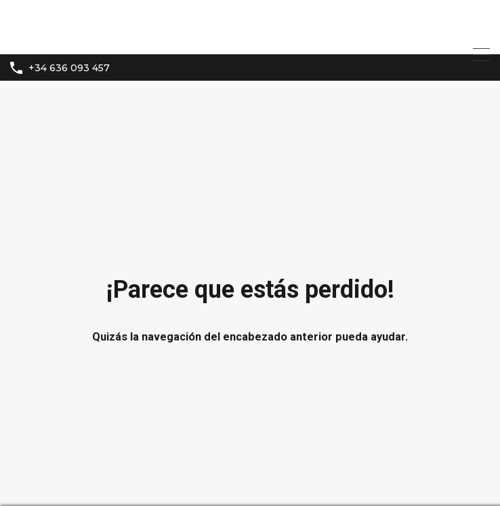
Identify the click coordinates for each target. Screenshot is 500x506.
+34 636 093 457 (69, 68)
